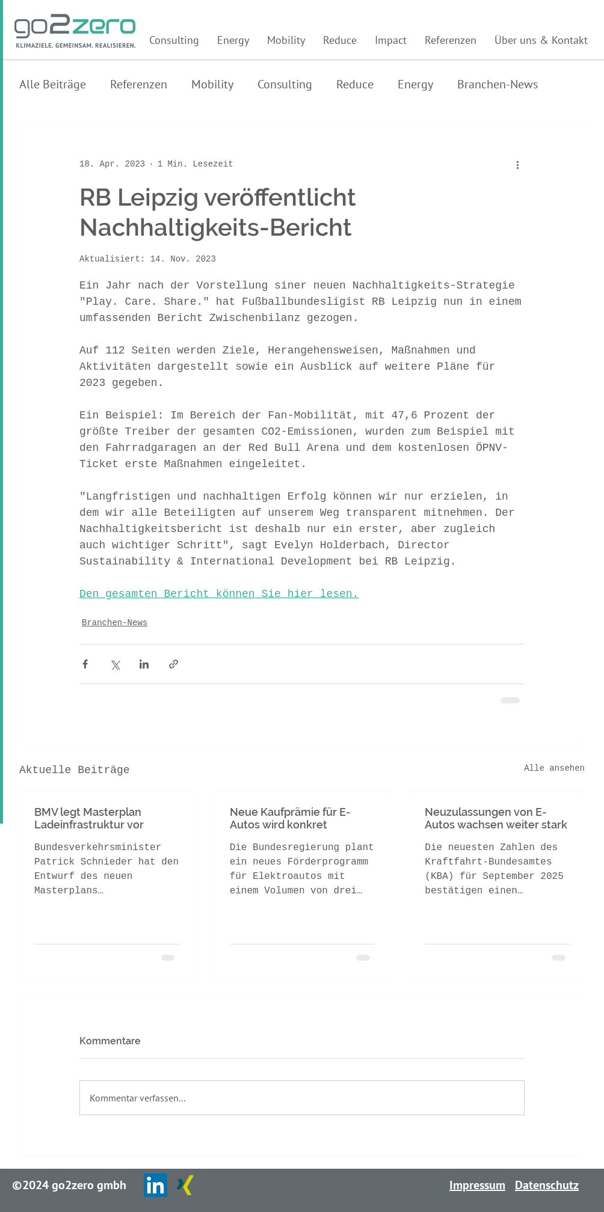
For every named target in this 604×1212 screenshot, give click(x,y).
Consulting (284, 84)
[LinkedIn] (155, 1185)
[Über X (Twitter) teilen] (114, 664)
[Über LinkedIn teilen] (144, 664)
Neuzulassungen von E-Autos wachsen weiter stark (496, 818)
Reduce (355, 84)
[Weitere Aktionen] (517, 164)
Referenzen (138, 84)
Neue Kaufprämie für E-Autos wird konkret (290, 818)
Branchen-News (497, 84)
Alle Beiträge (52, 84)
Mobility (212, 84)
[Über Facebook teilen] (85, 664)
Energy (415, 84)
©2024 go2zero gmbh (69, 1185)
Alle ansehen (554, 768)
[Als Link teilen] (173, 664)
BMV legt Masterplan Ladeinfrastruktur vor (89, 818)
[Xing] (185, 1185)
